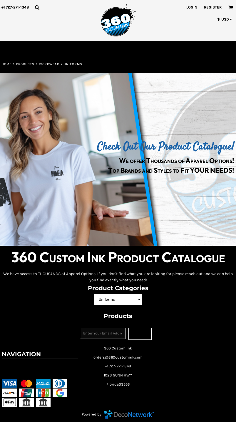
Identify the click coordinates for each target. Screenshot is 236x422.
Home (6, 64)
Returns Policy (55, 365)
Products (25, 64)
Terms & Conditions (20, 365)
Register (213, 7)
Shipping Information (22, 373)
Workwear (49, 64)
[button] (37, 7)
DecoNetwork (129, 415)
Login (191, 7)
